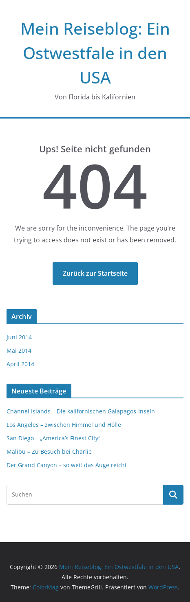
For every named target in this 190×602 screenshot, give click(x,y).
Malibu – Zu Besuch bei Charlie (49, 451)
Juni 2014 (19, 337)
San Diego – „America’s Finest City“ (53, 438)
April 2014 (20, 364)
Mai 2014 (19, 350)
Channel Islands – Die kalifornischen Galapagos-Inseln (81, 411)
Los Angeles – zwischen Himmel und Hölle (64, 424)
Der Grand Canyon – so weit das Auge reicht (67, 465)
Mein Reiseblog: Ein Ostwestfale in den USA (95, 52)
